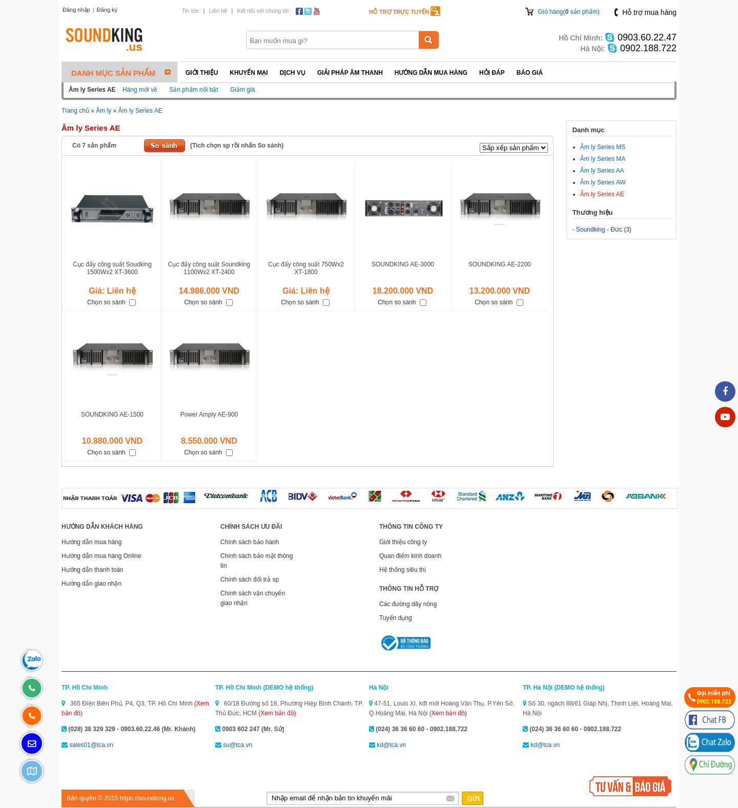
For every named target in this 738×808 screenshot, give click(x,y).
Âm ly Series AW (603, 182)
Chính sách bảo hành (249, 542)
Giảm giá (242, 89)
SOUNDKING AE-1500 (112, 414)
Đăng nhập (76, 10)
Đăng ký (107, 10)
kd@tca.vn (391, 745)
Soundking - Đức (599, 229)
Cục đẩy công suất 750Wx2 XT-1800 (306, 268)
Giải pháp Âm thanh (350, 72)
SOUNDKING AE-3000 (403, 264)
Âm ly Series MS (603, 147)
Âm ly (103, 110)
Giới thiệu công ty (403, 542)
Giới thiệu (202, 72)
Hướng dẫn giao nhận (91, 583)
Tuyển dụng (395, 617)
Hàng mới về (139, 89)
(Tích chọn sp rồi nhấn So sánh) (236, 145)
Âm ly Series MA (603, 158)
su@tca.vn (237, 745)
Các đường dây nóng (408, 604)
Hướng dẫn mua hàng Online (101, 556)
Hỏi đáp (492, 72)
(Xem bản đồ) (277, 713)
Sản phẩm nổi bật (193, 89)
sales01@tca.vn (91, 745)
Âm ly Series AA (602, 170)
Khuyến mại (249, 72)
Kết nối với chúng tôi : (264, 11)
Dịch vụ (292, 72)
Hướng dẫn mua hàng (431, 72)
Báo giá (530, 72)
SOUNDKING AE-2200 (499, 264)
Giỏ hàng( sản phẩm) (569, 11)
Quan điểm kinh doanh (410, 556)
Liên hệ (218, 11)
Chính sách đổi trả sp (249, 579)
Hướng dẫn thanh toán (92, 569)
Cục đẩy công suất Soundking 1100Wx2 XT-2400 (209, 268)
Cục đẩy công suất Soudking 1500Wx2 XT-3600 (112, 268)
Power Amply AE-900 (209, 414)
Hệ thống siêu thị (402, 569)
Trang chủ (75, 110)
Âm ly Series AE (140, 110)
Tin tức (190, 11)
